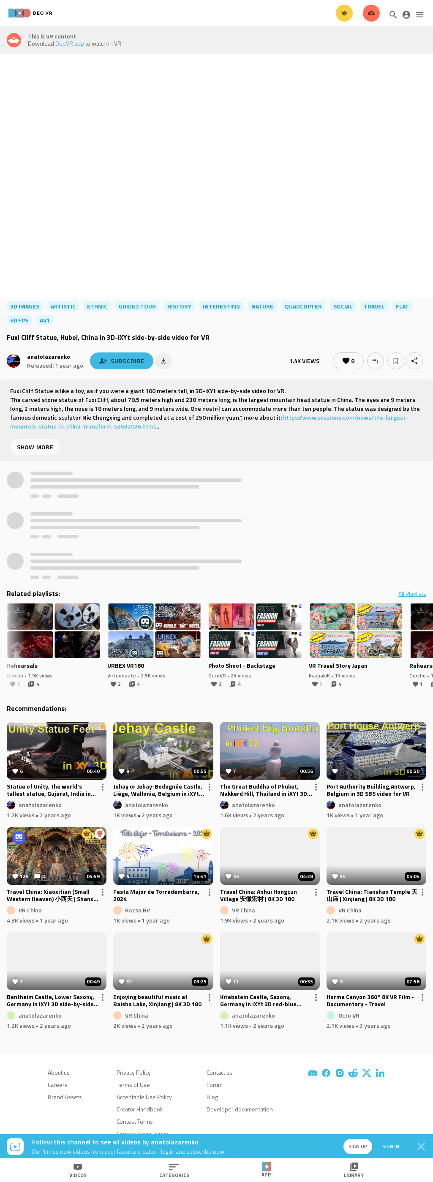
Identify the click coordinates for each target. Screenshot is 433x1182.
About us (59, 1072)
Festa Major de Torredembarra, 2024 (156, 895)
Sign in (390, 1146)
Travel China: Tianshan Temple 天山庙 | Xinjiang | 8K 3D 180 (372, 895)
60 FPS (19, 320)
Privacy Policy (134, 1072)
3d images (24, 306)
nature (262, 306)
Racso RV (137, 910)
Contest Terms (135, 1121)
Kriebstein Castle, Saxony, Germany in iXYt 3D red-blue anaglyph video (258, 1001)
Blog (212, 1096)
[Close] (421, 1146)
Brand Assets (65, 1096)
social (342, 306)
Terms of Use (133, 1084)
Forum (215, 1084)
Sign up (358, 1146)
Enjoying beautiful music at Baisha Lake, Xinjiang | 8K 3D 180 (157, 1001)
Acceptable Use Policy (144, 1096)
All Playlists (412, 594)
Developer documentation (240, 1109)
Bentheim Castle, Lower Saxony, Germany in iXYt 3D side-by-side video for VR (50, 1001)
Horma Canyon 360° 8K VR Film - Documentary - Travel (370, 1001)
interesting (221, 306)
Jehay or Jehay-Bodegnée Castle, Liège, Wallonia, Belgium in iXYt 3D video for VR (157, 790)
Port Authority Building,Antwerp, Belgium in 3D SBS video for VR (371, 790)
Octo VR (348, 1015)
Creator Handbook (140, 1109)
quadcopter (303, 306)
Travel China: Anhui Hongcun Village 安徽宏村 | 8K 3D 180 (258, 895)
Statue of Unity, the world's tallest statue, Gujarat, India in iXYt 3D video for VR (49, 790)
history (179, 306)
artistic (63, 306)
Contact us (219, 1072)
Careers (58, 1084)
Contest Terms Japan (143, 1133)
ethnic (97, 306)
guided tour (137, 306)
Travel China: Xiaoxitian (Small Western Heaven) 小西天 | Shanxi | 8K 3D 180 (52, 895)
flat (402, 306)
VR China (30, 910)
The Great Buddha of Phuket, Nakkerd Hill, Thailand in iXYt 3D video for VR (263, 790)
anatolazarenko (48, 356)
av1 (45, 320)
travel (374, 306)
